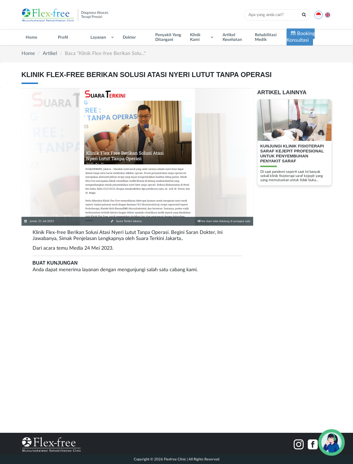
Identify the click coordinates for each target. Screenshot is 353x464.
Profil (63, 37)
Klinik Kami (195, 37)
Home (31, 37)
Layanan (98, 37)
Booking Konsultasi (301, 37)
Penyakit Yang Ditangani (168, 37)
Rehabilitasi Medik (266, 37)
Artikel (50, 53)
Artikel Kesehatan (232, 37)
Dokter (129, 37)
